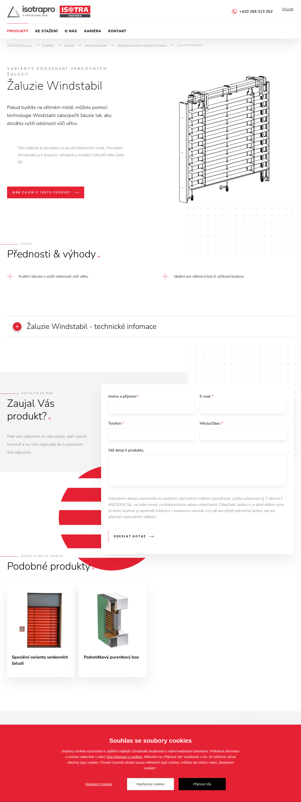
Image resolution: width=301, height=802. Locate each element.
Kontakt (117, 31)
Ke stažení (46, 31)
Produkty (17, 31)
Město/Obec (211, 424)
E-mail (206, 397)
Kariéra (92, 31)
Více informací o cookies (124, 757)
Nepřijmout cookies (150, 784)
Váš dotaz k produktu (125, 452)
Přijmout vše (202, 784)
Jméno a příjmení (123, 397)
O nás (71, 31)
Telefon (116, 424)
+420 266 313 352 (256, 11)
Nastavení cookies (98, 784)
